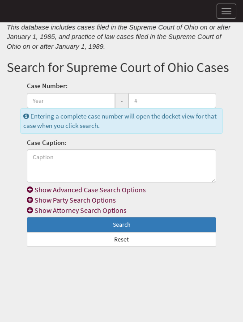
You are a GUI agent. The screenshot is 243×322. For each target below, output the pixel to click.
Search (122, 224)
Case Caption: (46, 142)
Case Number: (47, 85)
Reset (121, 239)
